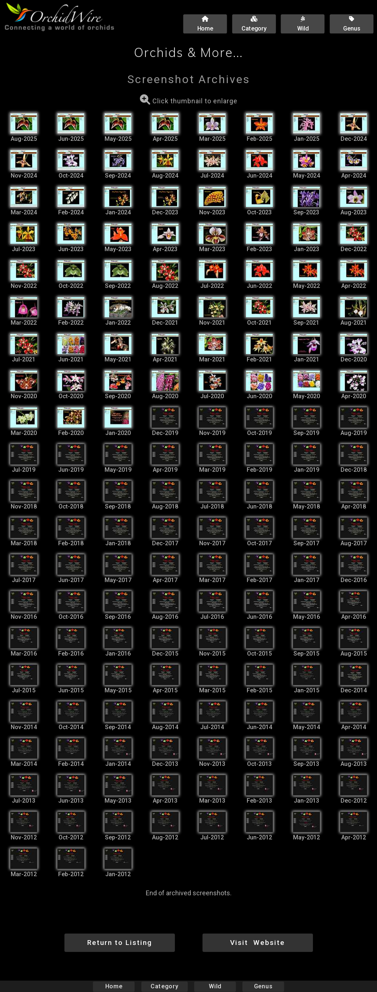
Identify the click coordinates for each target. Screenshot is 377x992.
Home (114, 986)
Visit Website (257, 942)
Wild (215, 986)
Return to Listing (119, 942)
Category (165, 986)
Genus (263, 986)
